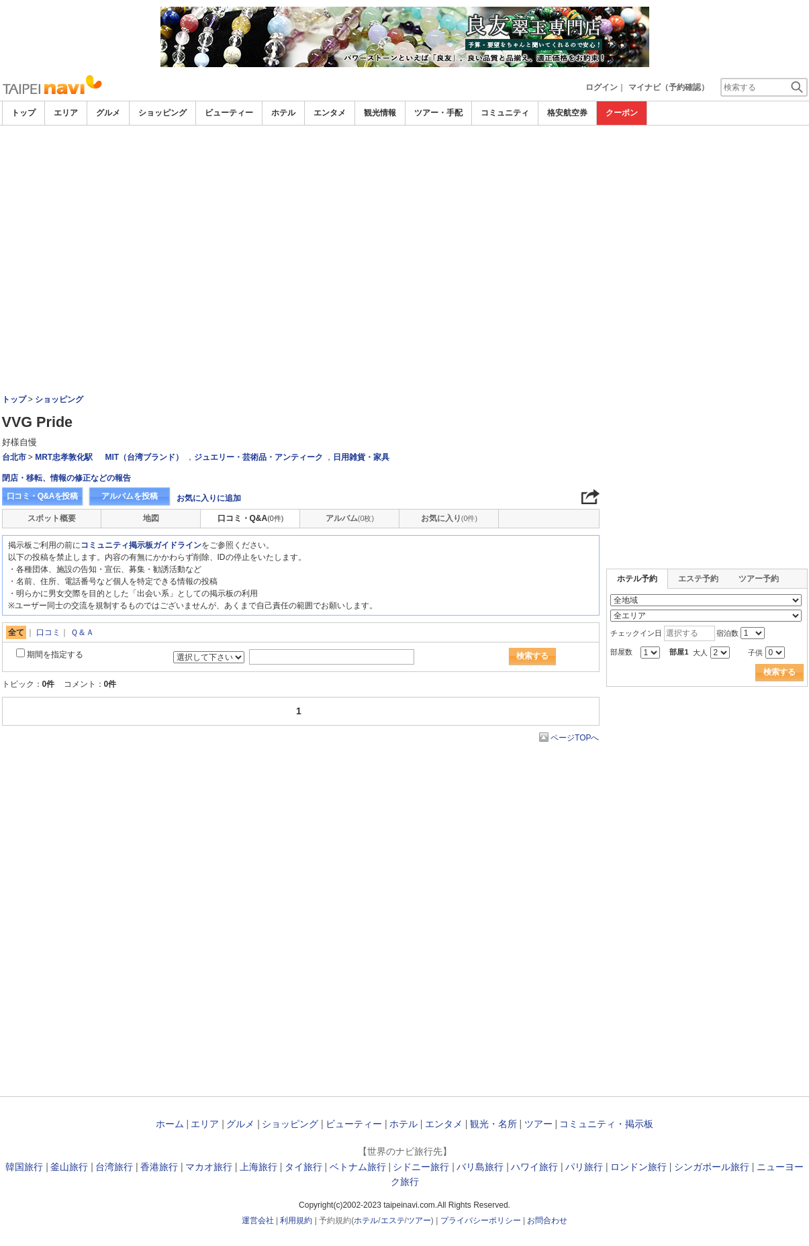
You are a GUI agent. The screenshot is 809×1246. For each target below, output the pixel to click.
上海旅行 (258, 1166)
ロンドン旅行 (638, 1166)
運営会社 (258, 1220)
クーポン (622, 112)
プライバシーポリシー (480, 1220)
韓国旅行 (24, 1166)
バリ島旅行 (480, 1166)
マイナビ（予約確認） (668, 87)
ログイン (601, 87)
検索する (532, 656)
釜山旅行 (69, 1166)
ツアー (538, 1123)
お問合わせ (547, 1220)
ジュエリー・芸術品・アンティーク (258, 457)
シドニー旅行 (421, 1166)
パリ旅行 (584, 1166)
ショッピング (162, 112)
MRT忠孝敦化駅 (64, 457)
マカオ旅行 (208, 1166)
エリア (66, 112)
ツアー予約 (759, 578)
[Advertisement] (405, 226)
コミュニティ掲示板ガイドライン (141, 545)
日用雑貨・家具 (361, 457)
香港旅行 (159, 1166)
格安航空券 (567, 112)
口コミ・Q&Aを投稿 (42, 496)
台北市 (14, 457)
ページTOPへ (575, 737)
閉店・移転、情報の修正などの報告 (66, 478)
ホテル (283, 112)
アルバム (350, 518)
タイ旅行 (303, 1166)
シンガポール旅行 (711, 1166)
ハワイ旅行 (534, 1166)
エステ (393, 1220)
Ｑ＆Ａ (82, 632)
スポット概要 (52, 518)
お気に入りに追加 (209, 498)
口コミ (48, 632)
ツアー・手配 (438, 112)
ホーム (170, 1123)
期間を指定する (55, 654)
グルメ (108, 112)
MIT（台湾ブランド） (144, 457)
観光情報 (380, 112)
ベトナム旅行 (358, 1166)
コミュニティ (505, 112)
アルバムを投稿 (129, 496)
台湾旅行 (114, 1166)
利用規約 (296, 1220)
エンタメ (330, 112)
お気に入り (449, 518)
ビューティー (229, 112)
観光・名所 (493, 1123)
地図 (151, 518)
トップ (23, 112)
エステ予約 (698, 578)
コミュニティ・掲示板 (606, 1123)
